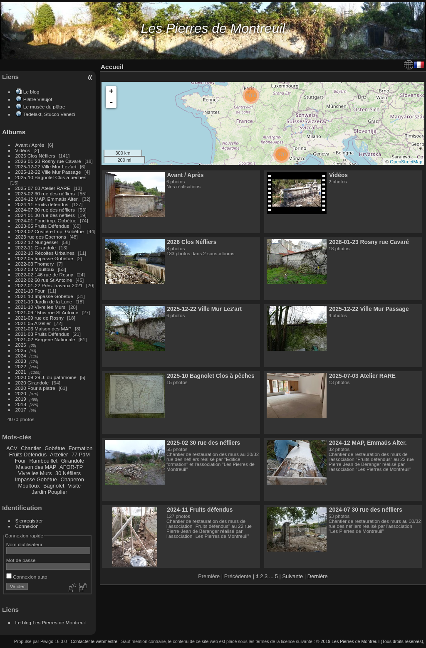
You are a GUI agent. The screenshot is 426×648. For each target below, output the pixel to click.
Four (20, 461)
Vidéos (22, 150)
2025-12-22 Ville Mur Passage (48, 172)
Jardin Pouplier (49, 492)
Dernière (317, 576)
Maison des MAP (36, 467)
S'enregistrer (29, 520)
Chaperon (72, 479)
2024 (20, 355)
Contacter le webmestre (94, 641)
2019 (20, 399)
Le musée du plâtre (44, 106)
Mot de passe (21, 560)
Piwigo (46, 641)
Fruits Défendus (28, 454)
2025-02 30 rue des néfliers (45, 193)
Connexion (27, 526)
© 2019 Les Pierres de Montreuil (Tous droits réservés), (370, 641)
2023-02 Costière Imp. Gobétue (49, 231)
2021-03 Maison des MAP (43, 328)
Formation (81, 448)
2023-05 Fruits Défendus (42, 226)
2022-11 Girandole (35, 247)
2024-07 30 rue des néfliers (45, 209)
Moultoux (29, 486)
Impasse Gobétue (36, 479)
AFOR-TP (71, 467)
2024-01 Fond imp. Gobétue (46, 220)
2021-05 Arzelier (33, 323)
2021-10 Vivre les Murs (40, 307)
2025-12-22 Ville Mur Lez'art (46, 166)
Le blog (31, 91)
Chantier (31, 448)
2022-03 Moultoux (34, 269)
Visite (74, 486)
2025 (20, 350)
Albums (13, 132)
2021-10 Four (30, 290)
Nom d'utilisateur (24, 544)
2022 (20, 366)
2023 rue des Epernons (40, 236)
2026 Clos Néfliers (35, 155)
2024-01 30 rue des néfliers (46, 215)
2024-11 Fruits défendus (42, 204)
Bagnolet (53, 486)
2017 (20, 409)
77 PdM (81, 454)
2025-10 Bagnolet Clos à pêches (51, 177)
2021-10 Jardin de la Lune (43, 301)
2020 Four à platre (35, 388)
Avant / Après (30, 145)
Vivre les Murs (35, 473)
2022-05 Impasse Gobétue (44, 258)
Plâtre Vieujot (37, 99)
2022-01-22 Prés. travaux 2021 (49, 285)
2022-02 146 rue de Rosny (44, 274)
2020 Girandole (32, 382)
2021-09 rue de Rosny (39, 317)
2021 (20, 372)
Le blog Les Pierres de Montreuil (50, 622)
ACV (11, 448)
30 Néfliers (68, 473)
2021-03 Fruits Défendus (42, 334)
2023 (20, 361)
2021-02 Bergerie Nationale (45, 339)
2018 (20, 404)
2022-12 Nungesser (36, 242)
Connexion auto (26, 576)
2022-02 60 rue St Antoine (43, 280)
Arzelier (59, 454)
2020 (20, 393)
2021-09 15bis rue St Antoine (47, 312)
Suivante (292, 576)
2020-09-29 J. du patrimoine (46, 377)
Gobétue (55, 448)
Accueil (112, 66)
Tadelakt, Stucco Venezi (49, 114)
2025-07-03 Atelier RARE (42, 188)
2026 (20, 344)
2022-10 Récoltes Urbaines (45, 253)
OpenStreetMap (406, 161)
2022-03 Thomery (34, 263)
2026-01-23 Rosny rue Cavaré (48, 161)
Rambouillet (44, 461)
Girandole (72, 461)
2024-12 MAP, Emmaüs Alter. (47, 199)
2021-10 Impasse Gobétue (44, 296)
